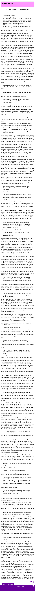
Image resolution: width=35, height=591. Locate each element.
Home (4, 584)
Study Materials (10, 584)
